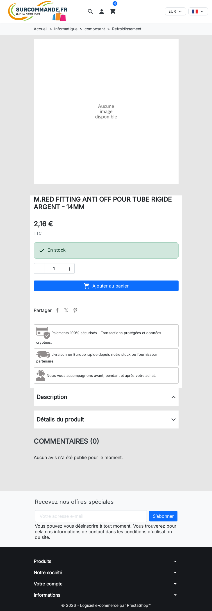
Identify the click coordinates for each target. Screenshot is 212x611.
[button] (90, 11)
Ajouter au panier (106, 285)
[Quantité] (54, 268)
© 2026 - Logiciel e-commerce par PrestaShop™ (106, 605)
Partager (57, 310)
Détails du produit (60, 419)
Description (52, 397)
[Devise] (175, 11)
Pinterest (75, 310)
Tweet (66, 310)
